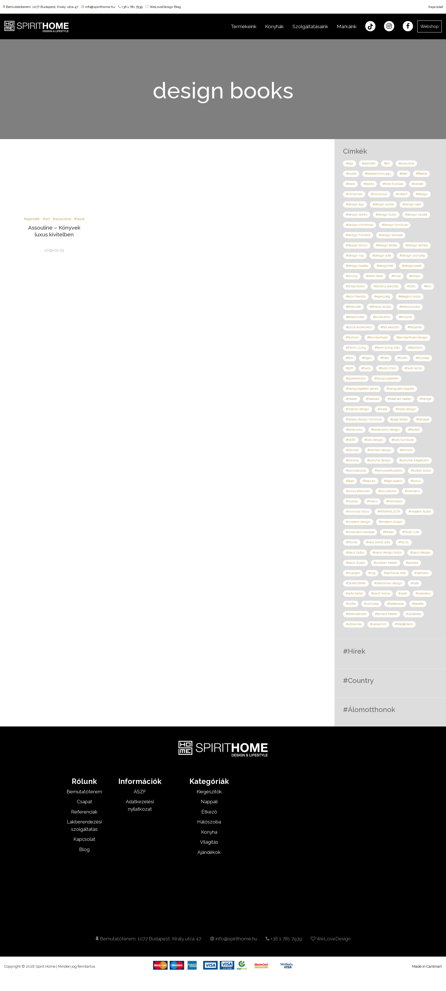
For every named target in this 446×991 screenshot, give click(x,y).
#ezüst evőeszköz (359, 327)
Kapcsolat (435, 7)
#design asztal (383, 204)
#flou (349, 358)
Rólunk (84, 781)
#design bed (411, 204)
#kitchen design (379, 450)
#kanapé (422, 419)
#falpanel (415, 327)
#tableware (395, 604)
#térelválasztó (356, 614)
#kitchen (352, 450)
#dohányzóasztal (385, 286)
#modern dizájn (390, 522)
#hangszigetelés (386, 378)
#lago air (369, 481)
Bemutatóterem (84, 791)
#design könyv (356, 245)
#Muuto (352, 542)
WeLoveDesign (330, 939)
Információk (140, 781)
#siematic (421, 573)
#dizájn (414, 276)
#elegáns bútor (409, 296)
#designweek (412, 266)
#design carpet (416, 214)
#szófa (351, 604)
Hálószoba (209, 822)
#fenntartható (377, 337)
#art (46, 219)
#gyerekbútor (356, 378)
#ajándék (32, 219)
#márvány (412, 491)
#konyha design (379, 460)
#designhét (385, 266)
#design (422, 194)
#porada (412, 563)
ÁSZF (140, 791)
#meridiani (394, 501)
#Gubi (366, 368)
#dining (352, 276)
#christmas (354, 194)
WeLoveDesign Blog (163, 7)
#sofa (415, 583)
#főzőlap (422, 358)
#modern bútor (419, 511)
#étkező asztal (380, 307)
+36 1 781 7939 (130, 7)
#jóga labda (399, 419)
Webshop (429, 26)
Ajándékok (209, 852)
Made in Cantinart (427, 966)
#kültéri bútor (421, 470)
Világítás (209, 842)
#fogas (367, 358)
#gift (349, 368)
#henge (425, 399)
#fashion (352, 337)
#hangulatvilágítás (400, 389)
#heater (351, 399)
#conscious (379, 194)
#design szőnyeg (412, 255)
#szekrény (423, 593)
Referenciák (84, 812)
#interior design (357, 409)
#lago (350, 481)
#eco (427, 286)
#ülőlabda (413, 614)
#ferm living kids (387, 348)
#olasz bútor (355, 552)
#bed (403, 174)
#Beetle (421, 174)
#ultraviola (354, 624)
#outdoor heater (385, 563)
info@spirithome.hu (98, 7)
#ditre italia (374, 276)
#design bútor (386, 214)
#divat (396, 276)
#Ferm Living (356, 348)
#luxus (416, 481)
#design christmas (359, 225)
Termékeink (244, 26)
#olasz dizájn (355, 563)
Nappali (209, 801)
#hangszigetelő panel (362, 389)
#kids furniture (403, 440)
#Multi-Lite (410, 532)
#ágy (349, 163)
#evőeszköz (381, 317)
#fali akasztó (390, 327)
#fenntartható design (412, 337)
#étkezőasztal (409, 307)
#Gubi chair (387, 368)
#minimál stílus (357, 511)
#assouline (62, 219)
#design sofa (381, 255)
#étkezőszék (355, 317)
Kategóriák (209, 781)
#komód (406, 450)
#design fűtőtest (358, 235)
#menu (372, 501)
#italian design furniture (364, 419)
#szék (402, 593)
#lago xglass (393, 481)
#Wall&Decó (404, 624)
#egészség (382, 296)
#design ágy (355, 204)
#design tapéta (357, 266)
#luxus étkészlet (358, 491)
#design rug (355, 255)
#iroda (382, 409)
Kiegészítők (209, 791)
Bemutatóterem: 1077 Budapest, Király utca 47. (41, 7)
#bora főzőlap (393, 184)
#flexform (415, 348)
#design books (356, 214)
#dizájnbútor (355, 286)
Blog (84, 849)
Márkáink (347, 26)
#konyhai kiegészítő (414, 460)
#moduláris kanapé (360, 532)
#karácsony (354, 430)
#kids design (373, 440)
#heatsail (372, 399)
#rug (371, 573)
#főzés (402, 358)
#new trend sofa (378, 542)
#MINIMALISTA (388, 511)
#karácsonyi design (385, 430)
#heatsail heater (399, 399)
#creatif (401, 194)
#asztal (351, 174)
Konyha (209, 832)
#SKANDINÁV (356, 583)
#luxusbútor (387, 491)
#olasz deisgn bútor (387, 552)
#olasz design (420, 552)
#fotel (384, 358)
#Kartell (414, 430)
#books (369, 184)
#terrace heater (386, 614)
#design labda (386, 245)
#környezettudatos (388, 470)
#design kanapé (390, 235)
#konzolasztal (356, 470)
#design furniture (395, 225)
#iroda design (406, 409)
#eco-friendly (356, 296)
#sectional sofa (395, 573)
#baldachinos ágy (378, 174)
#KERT (351, 440)
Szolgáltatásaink (310, 26)
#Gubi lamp (413, 368)
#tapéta (418, 604)
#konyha (352, 460)
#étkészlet (353, 307)
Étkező (209, 812)
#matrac (352, 501)
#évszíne (405, 317)
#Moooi (388, 532)
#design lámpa (417, 245)
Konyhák (274, 26)
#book (79, 219)
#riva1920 (353, 573)
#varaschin (378, 624)
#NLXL (403, 542)
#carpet (417, 184)
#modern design (358, 522)
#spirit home (380, 593)
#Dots (411, 286)
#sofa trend (354, 593)
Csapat (84, 801)
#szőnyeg (371, 604)
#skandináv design (388, 583)
